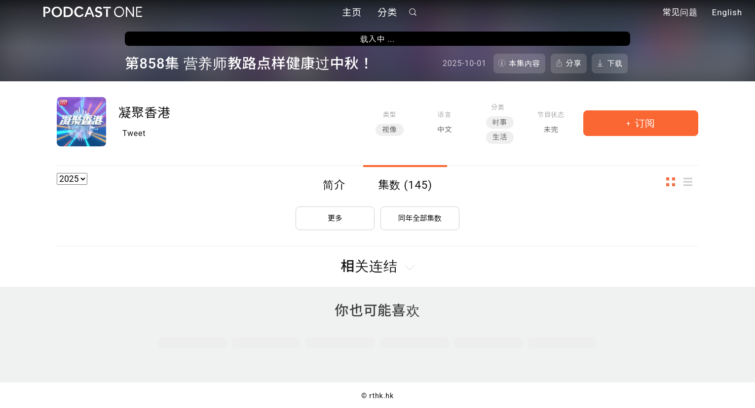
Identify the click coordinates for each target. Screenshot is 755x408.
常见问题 (680, 14)
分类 (387, 13)
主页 (352, 13)
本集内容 (524, 63)
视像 (389, 130)
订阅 (644, 123)
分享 (574, 63)
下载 (615, 63)
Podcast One (92, 13)
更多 (335, 213)
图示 (673, 181)
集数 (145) (405, 184)
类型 (389, 114)
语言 (444, 114)
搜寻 (413, 13)
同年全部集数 (420, 213)
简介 (334, 184)
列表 (690, 181)
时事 (499, 122)
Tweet (134, 133)
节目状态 (551, 114)
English (727, 14)
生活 (499, 137)
